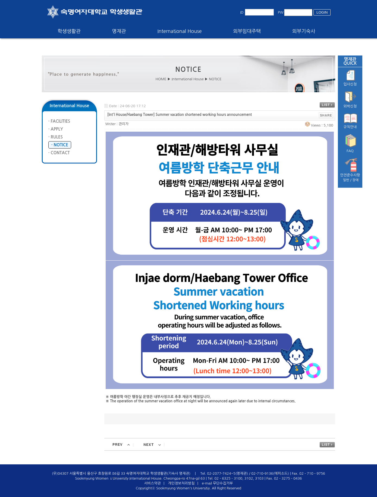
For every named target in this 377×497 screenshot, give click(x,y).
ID (242, 12)
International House (179, 31)
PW (281, 12)
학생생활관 (69, 31)
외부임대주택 (247, 31)
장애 (356, 180)
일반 (346, 180)
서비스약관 (152, 483)
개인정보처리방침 (181, 483)
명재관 (119, 31)
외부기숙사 (303, 31)
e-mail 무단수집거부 (217, 483)
